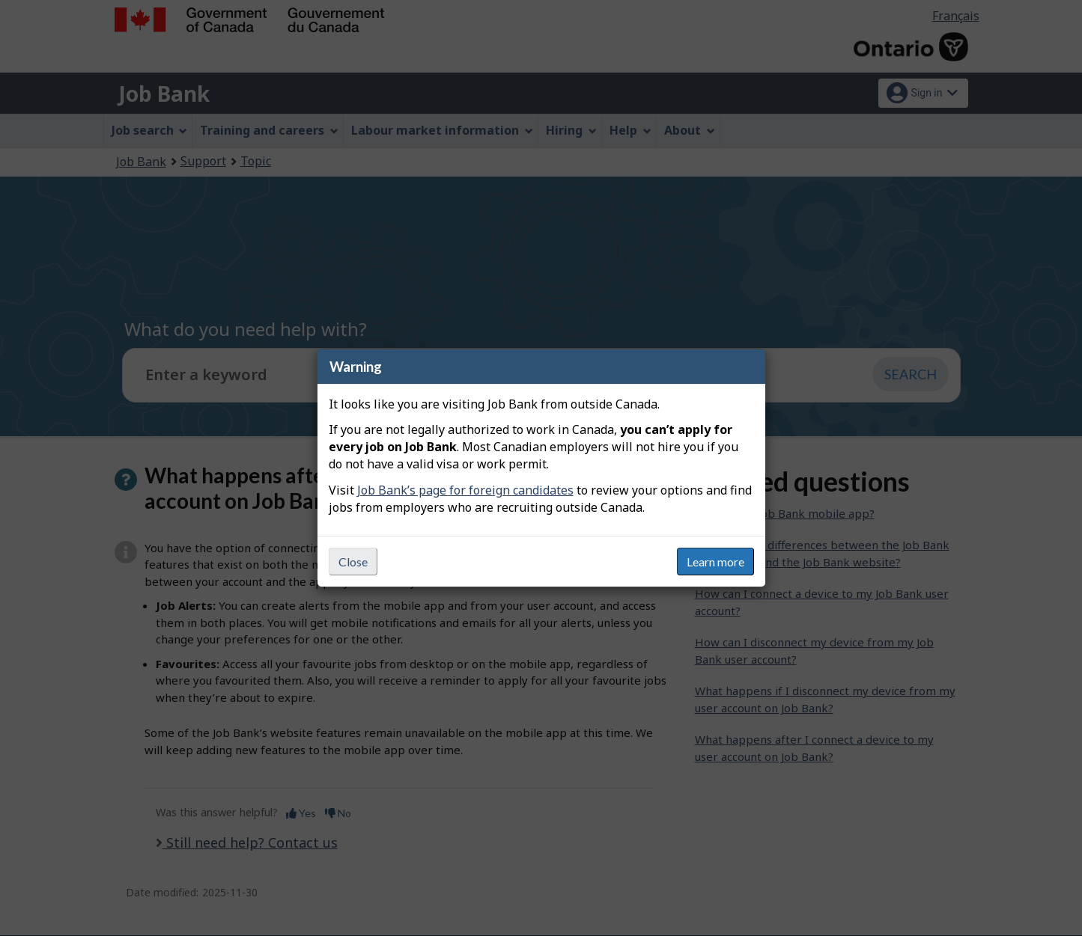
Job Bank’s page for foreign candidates (465, 490)
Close (353, 561)
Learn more (715, 561)
